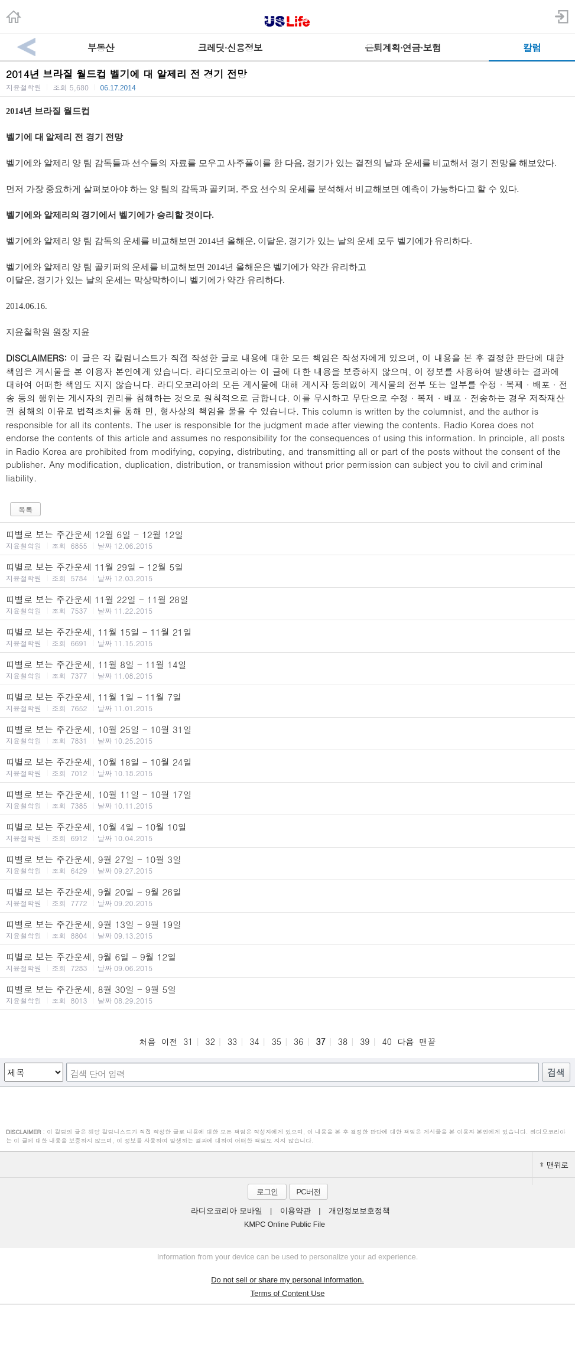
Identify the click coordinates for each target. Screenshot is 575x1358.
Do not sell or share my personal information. (287, 1279)
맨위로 (554, 1164)
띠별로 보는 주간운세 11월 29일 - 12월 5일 (287, 572)
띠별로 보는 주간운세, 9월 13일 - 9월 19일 (287, 929)
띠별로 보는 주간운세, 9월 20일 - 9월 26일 (287, 896)
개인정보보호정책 (359, 1211)
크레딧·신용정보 (230, 47)
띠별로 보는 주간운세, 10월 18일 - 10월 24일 (287, 766)
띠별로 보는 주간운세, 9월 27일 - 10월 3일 (287, 864)
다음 (405, 1041)
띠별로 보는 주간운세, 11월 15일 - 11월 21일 (287, 637)
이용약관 (295, 1211)
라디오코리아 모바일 (226, 1211)
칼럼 (532, 47)
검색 (556, 1072)
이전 (169, 1041)
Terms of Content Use (288, 1293)
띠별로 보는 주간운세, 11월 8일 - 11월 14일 (287, 669)
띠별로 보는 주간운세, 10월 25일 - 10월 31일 (287, 734)
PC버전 (308, 1191)
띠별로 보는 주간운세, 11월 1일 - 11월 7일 (287, 702)
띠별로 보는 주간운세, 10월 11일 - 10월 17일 (287, 799)
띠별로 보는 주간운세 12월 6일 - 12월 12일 (287, 539)
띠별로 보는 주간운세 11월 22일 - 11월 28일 (287, 604)
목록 (25, 509)
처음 (147, 1041)
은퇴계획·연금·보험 (403, 47)
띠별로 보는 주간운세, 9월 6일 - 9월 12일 (287, 961)
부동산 (100, 47)
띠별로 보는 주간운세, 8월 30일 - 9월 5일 (287, 994)
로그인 (267, 1191)
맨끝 (428, 1041)
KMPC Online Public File (284, 1224)
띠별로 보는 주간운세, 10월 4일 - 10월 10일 (287, 831)
